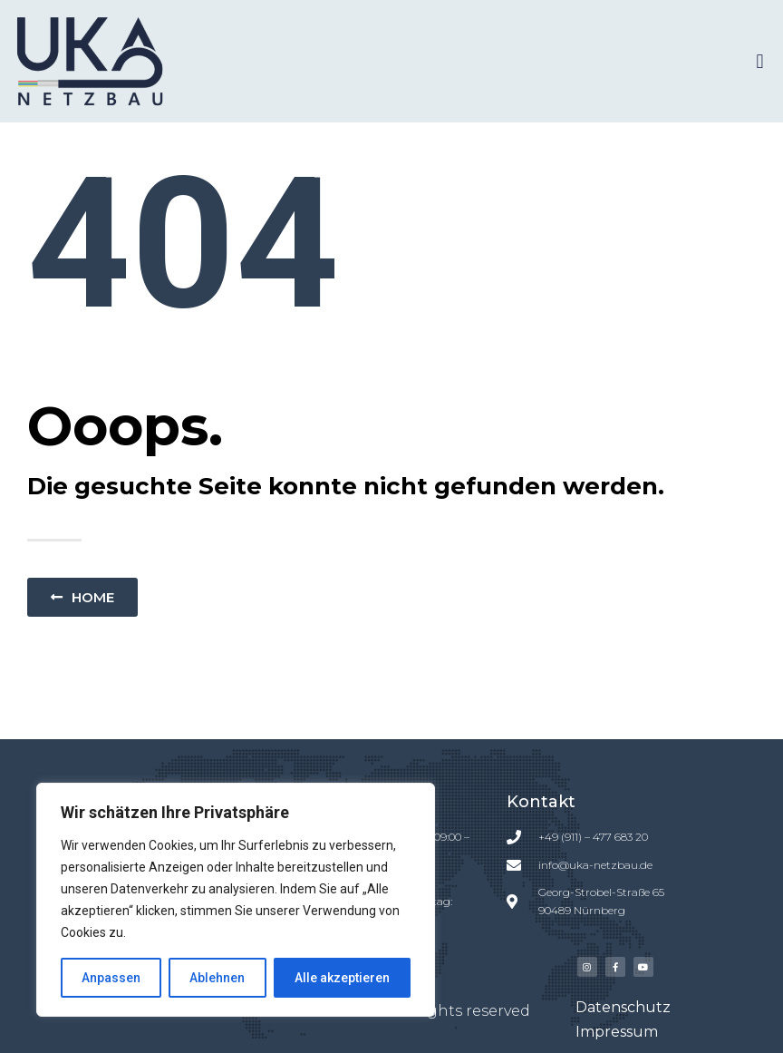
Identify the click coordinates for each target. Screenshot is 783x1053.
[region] (235, 900)
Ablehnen (217, 977)
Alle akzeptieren (342, 977)
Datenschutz (623, 1007)
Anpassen (111, 977)
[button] (759, 61)
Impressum (616, 1031)
